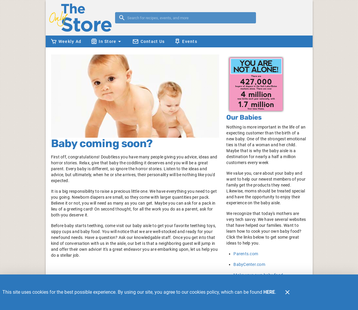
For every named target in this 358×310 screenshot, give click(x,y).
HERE (269, 292)
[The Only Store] (82, 18)
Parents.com (245, 253)
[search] (189, 18)
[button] (107, 41)
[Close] (287, 292)
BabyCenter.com (249, 264)
